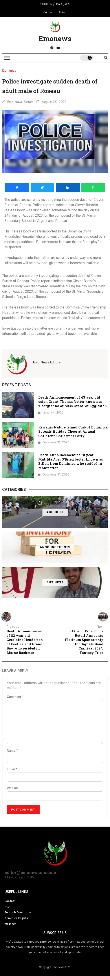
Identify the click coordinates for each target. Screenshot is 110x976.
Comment (15, 696)
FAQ (7, 907)
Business (55, 582)
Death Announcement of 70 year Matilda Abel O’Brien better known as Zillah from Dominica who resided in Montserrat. (70, 461)
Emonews (55, 38)
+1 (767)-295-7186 (19, 877)
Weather (10, 924)
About (63, 12)
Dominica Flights (16, 918)
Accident (55, 512)
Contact (48, 12)
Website (13, 788)
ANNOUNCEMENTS (55, 547)
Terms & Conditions (18, 912)
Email (12, 769)
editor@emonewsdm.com (30, 872)
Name (12, 750)
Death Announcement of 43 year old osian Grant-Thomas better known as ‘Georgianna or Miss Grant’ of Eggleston (72, 401)
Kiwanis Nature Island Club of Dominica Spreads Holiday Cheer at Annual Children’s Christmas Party (73, 431)
